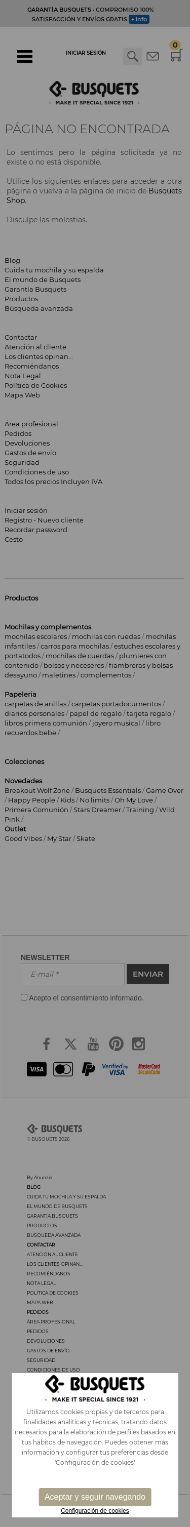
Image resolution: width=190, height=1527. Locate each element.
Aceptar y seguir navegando (95, 1497)
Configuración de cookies (95, 1510)
